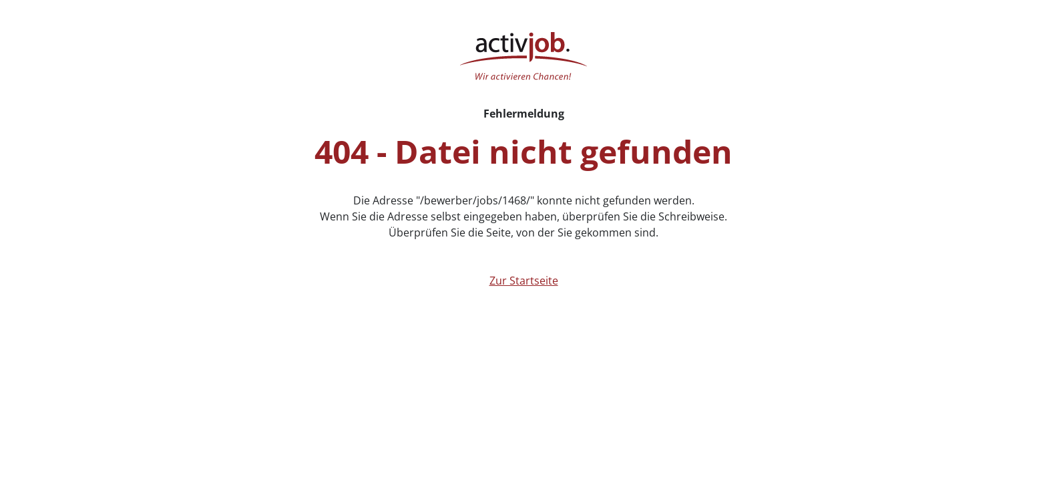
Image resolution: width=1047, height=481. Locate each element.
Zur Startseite (523, 280)
